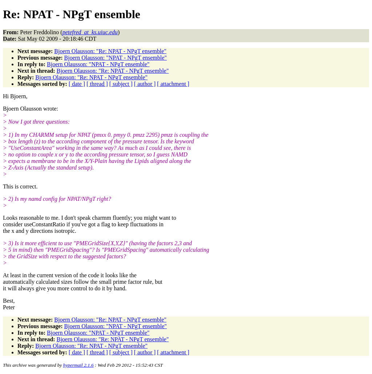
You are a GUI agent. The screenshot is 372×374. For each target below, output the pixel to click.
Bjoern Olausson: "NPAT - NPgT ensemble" (115, 58)
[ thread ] (97, 84)
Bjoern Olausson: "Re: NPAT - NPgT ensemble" (110, 51)
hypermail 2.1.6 (78, 365)
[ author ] (145, 84)
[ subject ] (121, 84)
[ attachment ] (173, 84)
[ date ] (77, 84)
